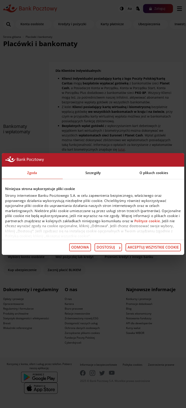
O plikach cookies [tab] (154, 172)
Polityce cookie (147, 220)
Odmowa (80, 247)
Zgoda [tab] (32, 172)
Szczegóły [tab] (93, 172)
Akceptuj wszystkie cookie (153, 247)
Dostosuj (108, 247)
